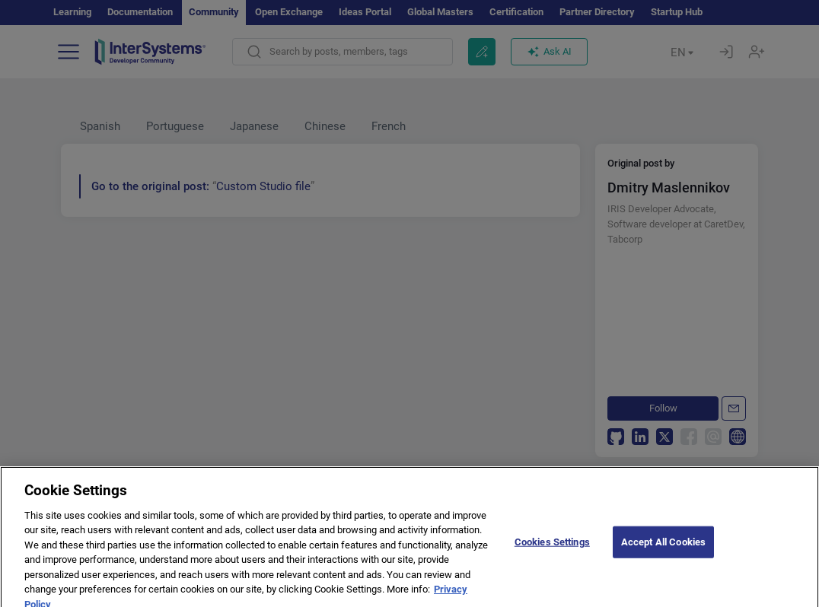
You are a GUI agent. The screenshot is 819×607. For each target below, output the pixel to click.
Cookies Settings (552, 554)
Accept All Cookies (663, 554)
